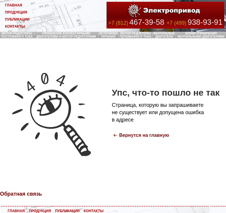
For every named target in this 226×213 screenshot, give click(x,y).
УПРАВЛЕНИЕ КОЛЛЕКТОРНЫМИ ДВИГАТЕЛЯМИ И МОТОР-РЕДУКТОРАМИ (66, 35)
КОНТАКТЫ (15, 26)
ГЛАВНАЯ (13, 5)
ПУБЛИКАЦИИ (17, 19)
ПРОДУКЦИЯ (16, 12)
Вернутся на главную (144, 135)
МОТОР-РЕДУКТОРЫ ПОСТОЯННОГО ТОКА (17, 35)
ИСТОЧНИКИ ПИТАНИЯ (108, 35)
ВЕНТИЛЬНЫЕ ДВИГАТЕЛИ (164, 35)
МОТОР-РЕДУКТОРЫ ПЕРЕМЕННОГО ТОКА (135, 35)
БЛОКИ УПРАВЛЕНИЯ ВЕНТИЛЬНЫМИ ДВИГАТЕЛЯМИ (201, 35)
